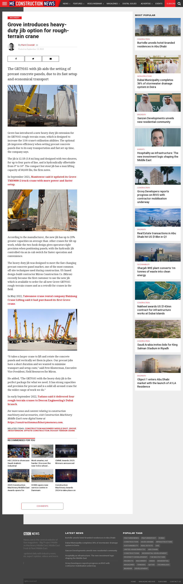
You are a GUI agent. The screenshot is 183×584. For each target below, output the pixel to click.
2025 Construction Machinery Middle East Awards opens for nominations (18, 487)
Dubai (161, 538)
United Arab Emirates (134, 549)
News (65, 3)
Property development (135, 557)
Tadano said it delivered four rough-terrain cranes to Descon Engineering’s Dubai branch (41, 400)
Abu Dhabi (153, 549)
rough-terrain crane (62, 430)
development (141, 569)
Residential (163, 561)
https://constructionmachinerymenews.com (35, 422)
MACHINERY (141, 561)
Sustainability (131, 546)
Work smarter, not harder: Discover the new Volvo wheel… (41, 463)
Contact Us (175, 582)
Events (158, 3)
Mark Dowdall (27, 45)
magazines (129, 565)
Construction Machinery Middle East (46, 428)
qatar (151, 565)
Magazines (112, 3)
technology (163, 565)
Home (133, 582)
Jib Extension (15, 430)
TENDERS (141, 565)
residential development (154, 553)
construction (131, 542)
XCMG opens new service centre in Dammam (39, 487)
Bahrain (128, 569)
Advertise (146, 3)
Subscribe (172, 3)
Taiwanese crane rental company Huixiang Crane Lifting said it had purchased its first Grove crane (42, 300)
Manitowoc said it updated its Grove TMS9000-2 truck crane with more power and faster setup (42, 180)
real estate (147, 546)
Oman (152, 561)
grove (72, 428)
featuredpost (149, 538)
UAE (157, 546)
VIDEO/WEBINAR (94, 3)
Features (77, 3)
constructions (131, 553)
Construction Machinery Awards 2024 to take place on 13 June (65, 487)
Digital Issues (130, 3)
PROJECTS (128, 561)
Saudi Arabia (147, 542)
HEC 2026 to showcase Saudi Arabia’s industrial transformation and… (18, 463)
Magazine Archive (147, 582)
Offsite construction (36, 430)
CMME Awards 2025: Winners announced (65, 461)
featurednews (131, 538)
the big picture (157, 557)
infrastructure (164, 542)
